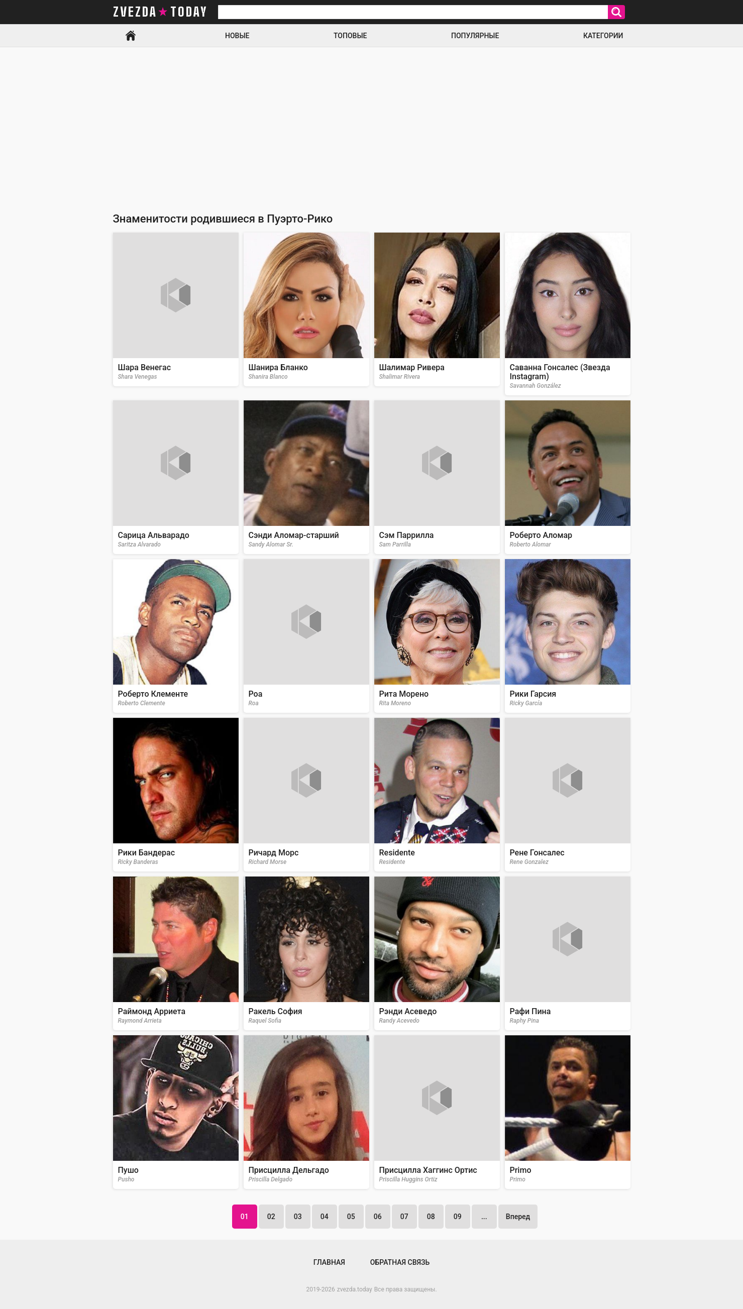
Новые (237, 36)
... (484, 1217)
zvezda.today (354, 1289)
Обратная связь (400, 1262)
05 (351, 1217)
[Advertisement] (371, 122)
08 (431, 1217)
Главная (130, 36)
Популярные (475, 36)
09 (458, 1217)
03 (298, 1217)
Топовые (350, 36)
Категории (603, 36)
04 (325, 1217)
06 (378, 1217)
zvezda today (160, 12)
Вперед (518, 1217)
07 (404, 1217)
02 (271, 1217)
